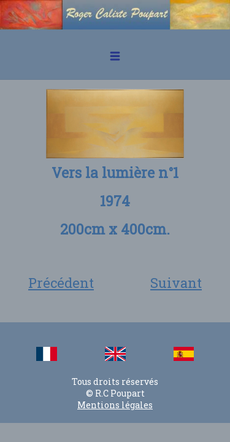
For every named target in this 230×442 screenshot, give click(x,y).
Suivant (176, 283)
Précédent (61, 283)
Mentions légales (115, 405)
